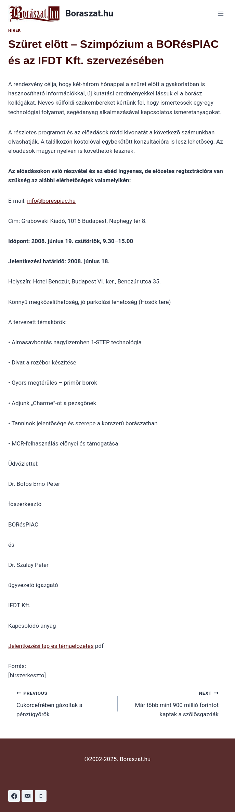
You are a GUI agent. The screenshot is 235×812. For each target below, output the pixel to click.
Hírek (14, 30)
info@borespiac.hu (51, 200)
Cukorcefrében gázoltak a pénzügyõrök (64, 703)
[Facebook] (14, 796)
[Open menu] (220, 13)
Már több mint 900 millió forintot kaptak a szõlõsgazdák (171, 703)
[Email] (27, 796)
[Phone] (41, 796)
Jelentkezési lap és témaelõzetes (51, 645)
